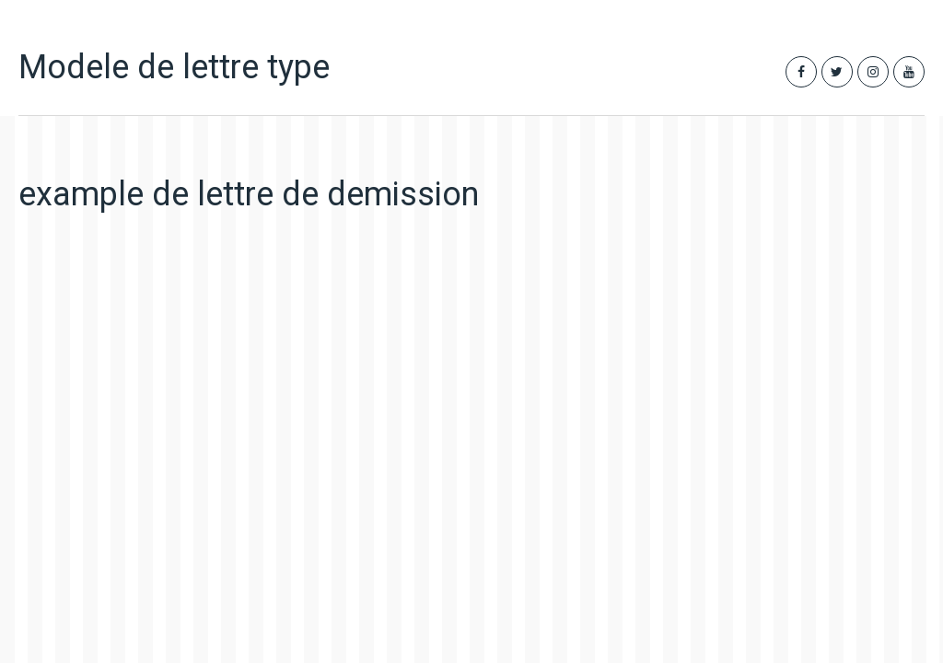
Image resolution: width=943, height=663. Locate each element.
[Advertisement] (317, 394)
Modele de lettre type (174, 67)
